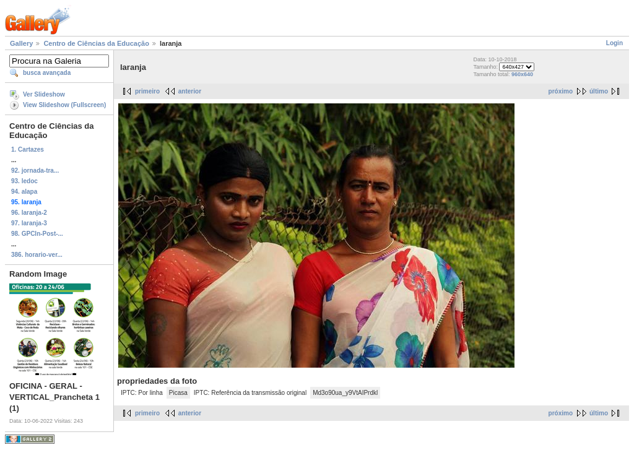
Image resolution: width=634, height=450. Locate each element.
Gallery (21, 43)
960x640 (522, 74)
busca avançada (47, 72)
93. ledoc (24, 181)
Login (614, 43)
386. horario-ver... (37, 254)
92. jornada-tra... (35, 170)
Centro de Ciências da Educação (96, 43)
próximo (561, 91)
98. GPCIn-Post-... (37, 233)
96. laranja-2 (29, 212)
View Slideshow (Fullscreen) (64, 105)
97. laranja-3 (29, 223)
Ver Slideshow (44, 94)
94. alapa (24, 191)
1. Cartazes (27, 149)
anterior (189, 91)
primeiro (147, 91)
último (598, 91)
